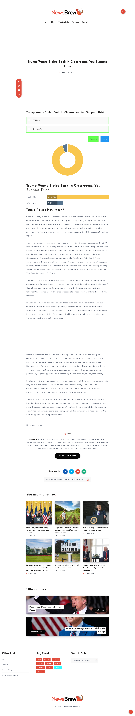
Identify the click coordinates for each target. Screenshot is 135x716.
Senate (67, 448)
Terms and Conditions (10, 675)
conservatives (82, 439)
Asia (39, 659)
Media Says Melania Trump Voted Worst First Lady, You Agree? (37, 530)
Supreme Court (76, 448)
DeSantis (91, 439)
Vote (105, 139)
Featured (56, 659)
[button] (69, 120)
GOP (54, 442)
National (41, 668)
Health (57, 663)
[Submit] (96, 660)
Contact (5, 665)
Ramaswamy (94, 445)
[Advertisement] (67, 39)
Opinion (58, 668)
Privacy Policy (7, 670)
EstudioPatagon (74, 706)
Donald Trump (100, 439)
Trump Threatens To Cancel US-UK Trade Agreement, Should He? (94, 568)
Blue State (55, 439)
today (85, 448)
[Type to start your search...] (84, 660)
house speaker (77, 442)
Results (93, 139)
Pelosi (69, 445)
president (85, 445)
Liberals (42, 445)
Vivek (95, 448)
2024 (40, 439)
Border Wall (64, 439)
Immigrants (101, 442)
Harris (64, 442)
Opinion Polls (63, 22)
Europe (46, 659)
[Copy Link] (67, 479)
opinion (64, 445)
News (53, 22)
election (30, 442)
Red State (103, 445)
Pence (74, 445)
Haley (59, 442)
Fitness (40, 663)
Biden (49, 439)
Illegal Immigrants (90, 442)
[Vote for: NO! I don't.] (67, 129)
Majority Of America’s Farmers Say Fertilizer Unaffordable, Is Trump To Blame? (67, 530)
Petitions (75, 22)
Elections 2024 (38, 442)
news (47, 445)
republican (42, 448)
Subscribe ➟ (86, 22)
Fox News (48, 442)
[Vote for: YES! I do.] (67, 120)
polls (79, 445)
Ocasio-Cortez (55, 445)
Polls (69, 433)
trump (90, 448)
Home (46, 22)
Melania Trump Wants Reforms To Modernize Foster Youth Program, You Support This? (38, 568)
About (4, 659)
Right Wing (60, 448)
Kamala (35, 445)
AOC (44, 439)
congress (73, 439)
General (49, 663)
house (69, 442)
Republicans (51, 448)
